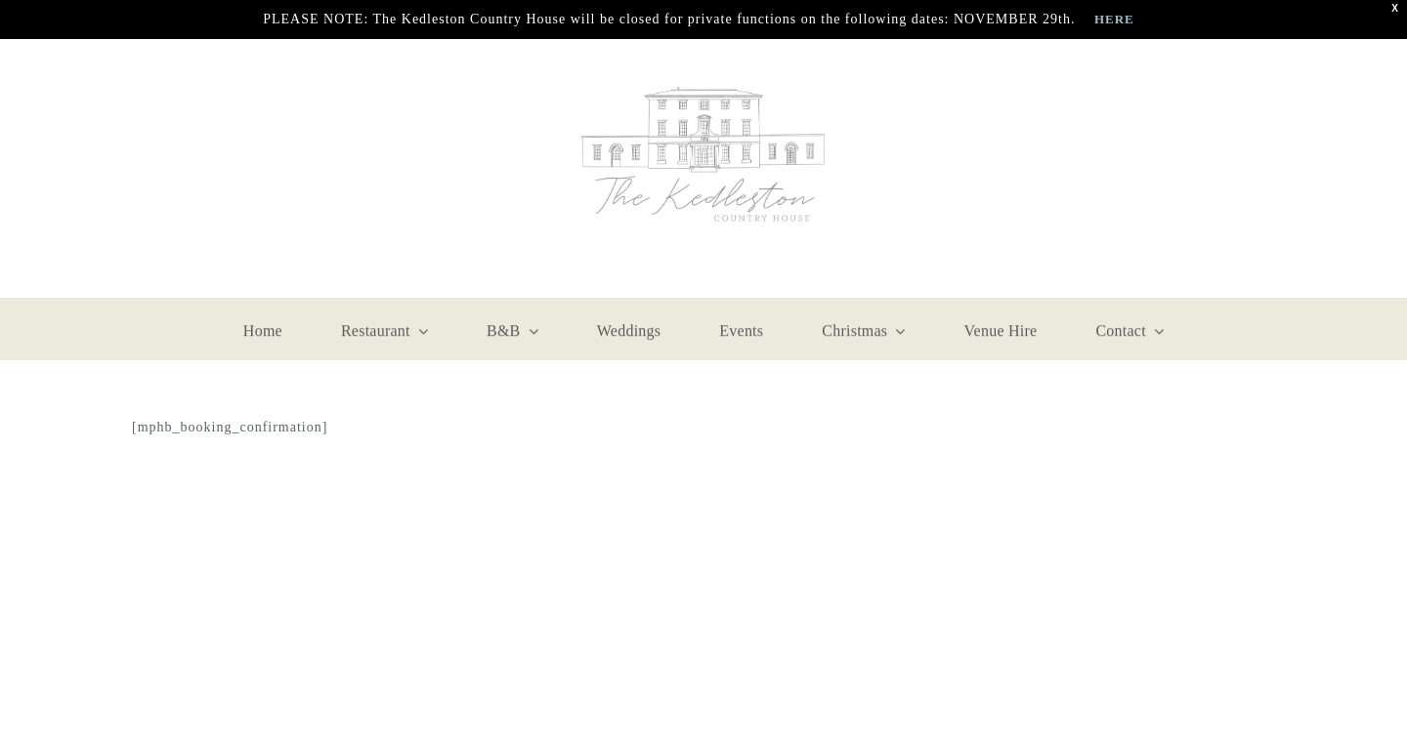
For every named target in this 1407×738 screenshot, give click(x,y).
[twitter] (1260, 610)
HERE (1114, 19)
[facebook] (138, 168)
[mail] (232, 168)
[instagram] (185, 168)
